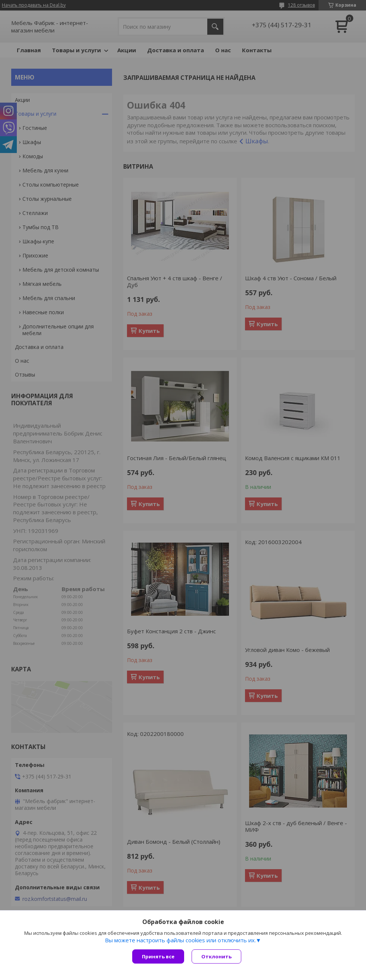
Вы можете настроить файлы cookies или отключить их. (180, 940)
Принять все (158, 956)
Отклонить (216, 956)
